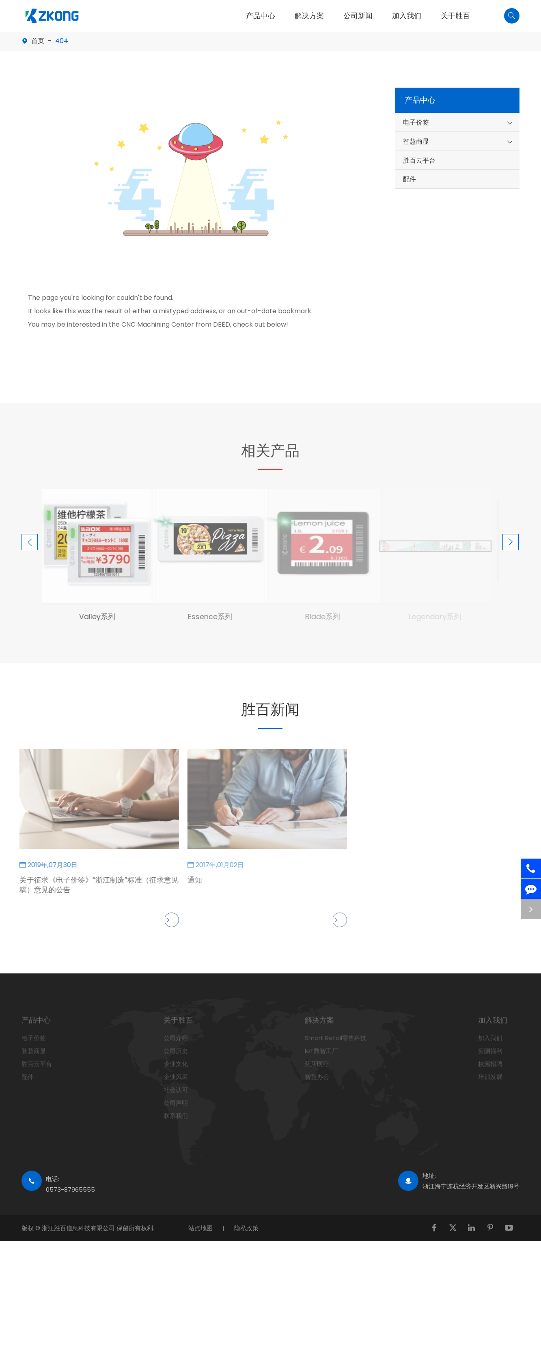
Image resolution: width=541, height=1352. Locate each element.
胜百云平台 (419, 160)
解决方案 (309, 16)
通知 (190, 880)
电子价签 (416, 122)
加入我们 (406, 16)
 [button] (30, 542)
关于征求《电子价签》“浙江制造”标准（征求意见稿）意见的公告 (94, 885)
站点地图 (200, 1228)
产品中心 (260, 16)
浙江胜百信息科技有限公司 (79, 1228)
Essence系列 (205, 616)
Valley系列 (92, 616)
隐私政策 (246, 1228)
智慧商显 (416, 141)
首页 (37, 40)
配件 (409, 179)
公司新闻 (358, 16)
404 (61, 40)
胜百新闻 (270, 709)
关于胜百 (455, 16)
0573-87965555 (70, 1189)
